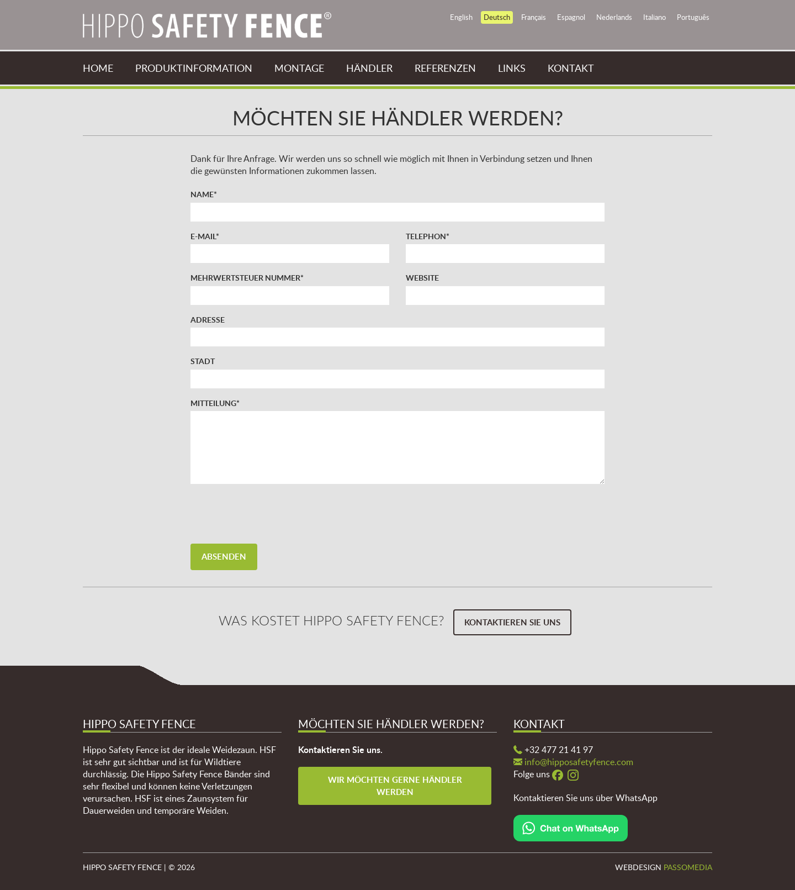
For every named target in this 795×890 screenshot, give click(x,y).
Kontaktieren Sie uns (512, 622)
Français (533, 17)
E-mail (204, 235)
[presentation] (274, 513)
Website (422, 277)
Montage (299, 68)
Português (693, 17)
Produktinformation (193, 68)
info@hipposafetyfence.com (578, 762)
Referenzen (445, 68)
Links (512, 68)
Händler (369, 68)
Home (98, 68)
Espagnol (571, 17)
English (461, 17)
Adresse (207, 319)
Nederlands (614, 17)
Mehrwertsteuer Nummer (247, 277)
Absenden (224, 556)
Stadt (202, 360)
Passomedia (688, 867)
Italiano (654, 17)
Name (203, 193)
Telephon (427, 235)
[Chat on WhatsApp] (570, 827)
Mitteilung (215, 402)
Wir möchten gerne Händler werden (396, 785)
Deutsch (497, 17)
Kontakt (571, 68)
